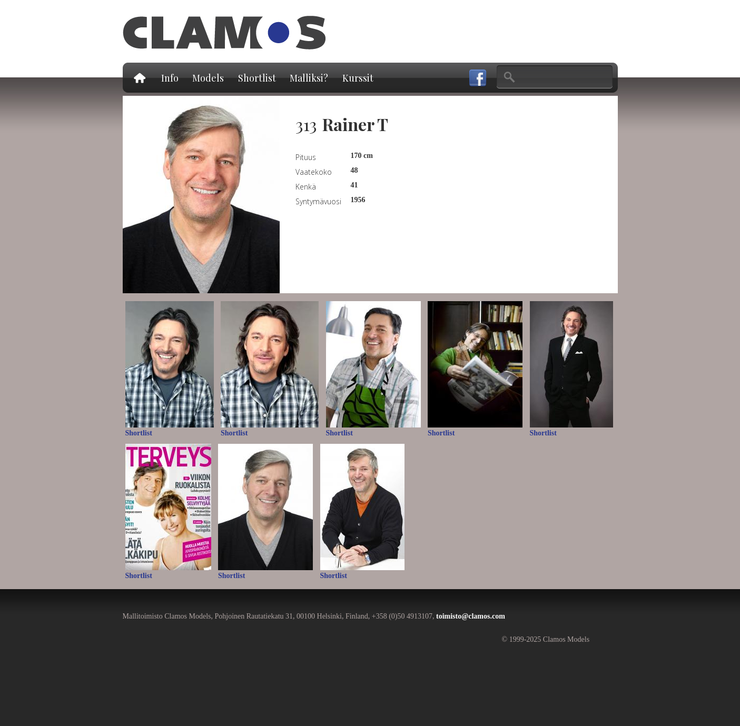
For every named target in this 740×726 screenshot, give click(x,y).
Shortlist (257, 78)
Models (208, 78)
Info (170, 78)
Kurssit (357, 78)
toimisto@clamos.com (470, 616)
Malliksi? (309, 78)
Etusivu (139, 78)
